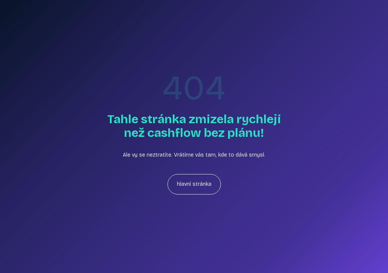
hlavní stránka (194, 184)
